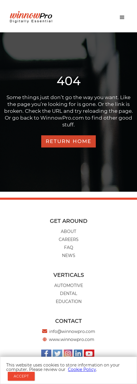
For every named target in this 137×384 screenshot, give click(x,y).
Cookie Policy (82, 369)
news (68, 255)
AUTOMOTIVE (68, 285)
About (68, 231)
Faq (68, 247)
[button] (122, 17)
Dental (68, 293)
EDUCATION (69, 301)
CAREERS (69, 239)
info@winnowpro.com (72, 331)
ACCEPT (21, 376)
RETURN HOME (68, 141)
